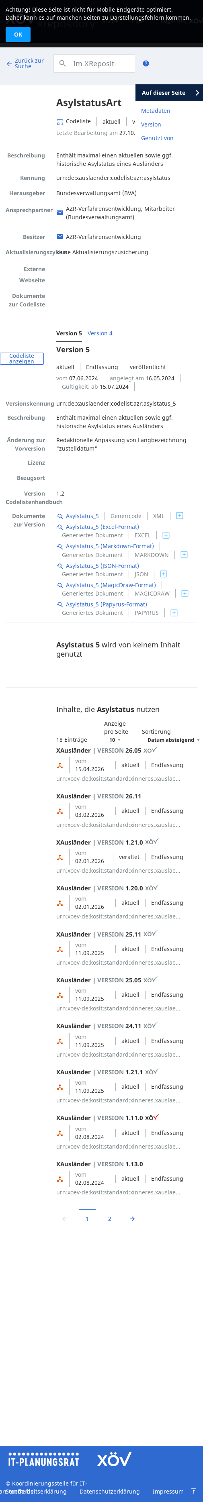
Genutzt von (157, 138)
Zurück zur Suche (25, 63)
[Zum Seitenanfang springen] (193, 1491)
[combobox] (94, 63)
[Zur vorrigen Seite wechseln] (64, 1219)
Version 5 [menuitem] (69, 333)
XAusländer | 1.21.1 (108, 1072)
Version (151, 124)
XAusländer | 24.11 (107, 1026)
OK (18, 34)
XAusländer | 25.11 (107, 934)
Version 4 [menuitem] (100, 333)
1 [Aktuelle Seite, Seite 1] (87, 1218)
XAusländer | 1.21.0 (108, 842)
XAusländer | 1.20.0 (108, 888)
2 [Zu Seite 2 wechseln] (109, 1218)
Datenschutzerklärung (110, 1491)
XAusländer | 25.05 (107, 980)
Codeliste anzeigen (21, 359)
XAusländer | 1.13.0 (99, 1164)
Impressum (168, 1491)
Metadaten (155, 110)
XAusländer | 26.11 (98, 796)
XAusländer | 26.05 (107, 750)
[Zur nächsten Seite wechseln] (132, 1219)
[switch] (179, 515)
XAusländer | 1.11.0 (108, 1118)
